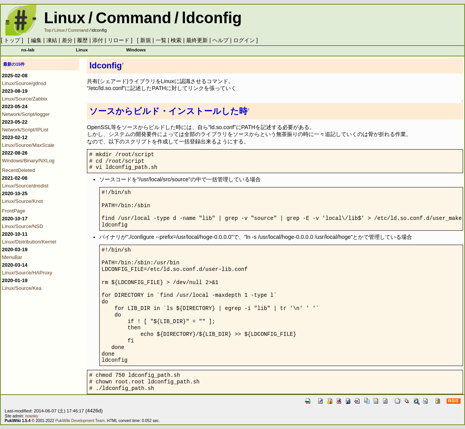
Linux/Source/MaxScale (28, 145)
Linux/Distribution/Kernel (29, 242)
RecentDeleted (18, 170)
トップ (12, 40)
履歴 (82, 40)
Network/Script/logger (26, 114)
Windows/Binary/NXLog (28, 160)
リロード (118, 40)
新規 (145, 40)
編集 (36, 40)
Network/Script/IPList (25, 130)
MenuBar (12, 257)
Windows (136, 49)
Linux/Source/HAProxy (27, 273)
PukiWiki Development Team (80, 421)
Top (47, 30)
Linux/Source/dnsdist (25, 186)
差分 (67, 40)
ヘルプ (220, 40)
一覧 (161, 40)
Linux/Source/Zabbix (25, 99)
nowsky (31, 416)
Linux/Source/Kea (21, 288)
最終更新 (197, 40)
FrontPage (13, 211)
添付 (97, 40)
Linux (64, 17)
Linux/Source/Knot (22, 201)
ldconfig (212, 17)
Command (133, 17)
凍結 (51, 40)
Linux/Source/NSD (22, 226)
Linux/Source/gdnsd (24, 83)
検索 (176, 40)
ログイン (244, 40)
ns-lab (27, 49)
